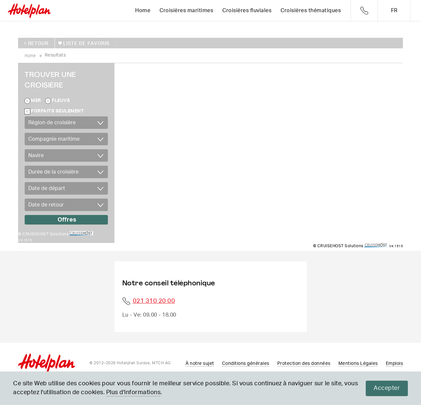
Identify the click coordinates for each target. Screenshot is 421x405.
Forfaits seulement (57, 110)
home (30, 55)
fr (394, 10)
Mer (36, 100)
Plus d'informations (133, 392)
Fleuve (61, 100)
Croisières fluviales (246, 10)
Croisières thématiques (311, 10)
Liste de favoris (85, 43)
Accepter (387, 388)
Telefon (364, 11)
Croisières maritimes (186, 10)
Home (142, 10)
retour (38, 43)
